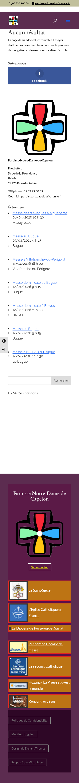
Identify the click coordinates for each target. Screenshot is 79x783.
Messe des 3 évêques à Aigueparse (40, 213)
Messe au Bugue (26, 236)
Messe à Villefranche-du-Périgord (39, 259)
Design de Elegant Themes (28, 748)
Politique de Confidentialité (29, 720)
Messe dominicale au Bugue (35, 283)
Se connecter (39, 567)
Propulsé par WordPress (27, 762)
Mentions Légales (22, 734)
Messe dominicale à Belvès (34, 306)
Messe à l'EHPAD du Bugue (34, 352)
